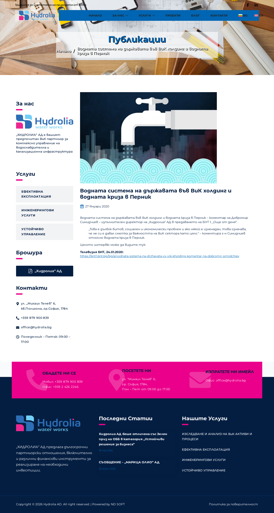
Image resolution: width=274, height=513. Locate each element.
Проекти (172, 15)
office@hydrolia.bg (231, 380)
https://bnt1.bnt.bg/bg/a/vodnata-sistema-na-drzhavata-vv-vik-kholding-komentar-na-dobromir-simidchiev (159, 256)
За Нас (118, 15)
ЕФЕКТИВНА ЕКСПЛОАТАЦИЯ (206, 450)
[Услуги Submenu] (155, 15)
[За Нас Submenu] (128, 15)
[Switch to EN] (257, 15)
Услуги (145, 15)
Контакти (219, 15)
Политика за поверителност (233, 504)
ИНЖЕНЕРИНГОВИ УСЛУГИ (204, 460)
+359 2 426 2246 (66, 387)
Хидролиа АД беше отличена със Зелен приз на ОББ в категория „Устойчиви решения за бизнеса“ (133, 439)
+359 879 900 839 (69, 382)
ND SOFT (118, 504)
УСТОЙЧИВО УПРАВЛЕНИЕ (203, 470)
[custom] (248, 5)
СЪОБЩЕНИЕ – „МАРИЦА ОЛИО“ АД (129, 462)
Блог (195, 15)
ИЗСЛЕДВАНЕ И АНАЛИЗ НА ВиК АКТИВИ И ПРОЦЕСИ (217, 436)
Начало (95, 15)
